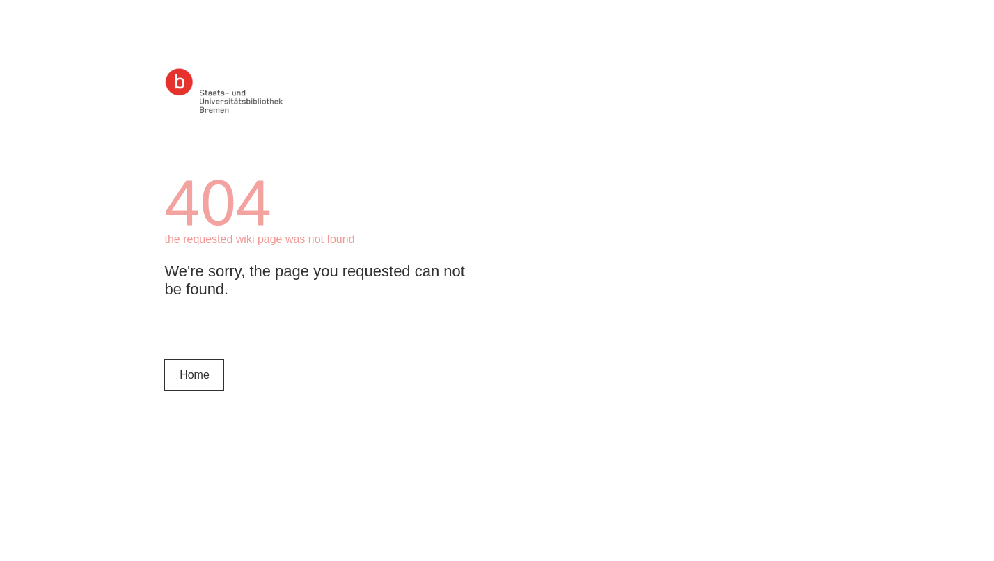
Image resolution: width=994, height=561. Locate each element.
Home (195, 375)
